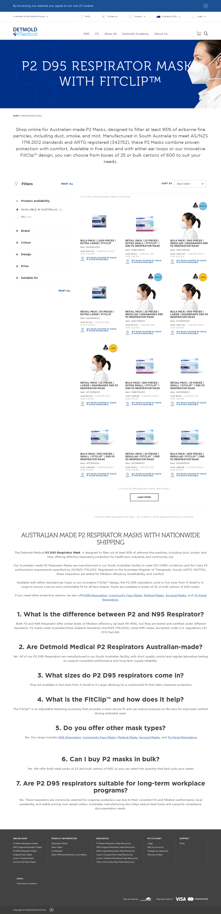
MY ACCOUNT (154, 838)
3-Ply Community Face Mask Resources (115, 862)
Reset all (67, 184)
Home (16, 116)
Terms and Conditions (27, 884)
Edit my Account (155, 847)
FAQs (182, 844)
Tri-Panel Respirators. (182, 737)
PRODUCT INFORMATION (64, 838)
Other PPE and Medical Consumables (69, 855)
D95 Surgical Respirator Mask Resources (115, 851)
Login (150, 844)
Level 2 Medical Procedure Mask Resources (117, 858)
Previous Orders (155, 855)
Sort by (167, 183)
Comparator (57, 851)
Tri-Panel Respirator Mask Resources (113, 844)
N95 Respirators (96, 595)
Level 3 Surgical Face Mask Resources (114, 855)
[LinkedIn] (52, 910)
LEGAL (20, 878)
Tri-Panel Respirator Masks (25, 844)
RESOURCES (102, 838)
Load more (144, 497)
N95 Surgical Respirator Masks (27, 847)
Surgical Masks (176, 595)
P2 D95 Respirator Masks (25, 851)
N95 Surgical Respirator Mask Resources (115, 847)
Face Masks (56, 847)
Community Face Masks (125, 595)
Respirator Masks (59, 844)
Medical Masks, (154, 595)
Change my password (157, 851)
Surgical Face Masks (22, 855)
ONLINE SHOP (20, 838)
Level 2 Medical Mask (23, 858)
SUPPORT (184, 838)
